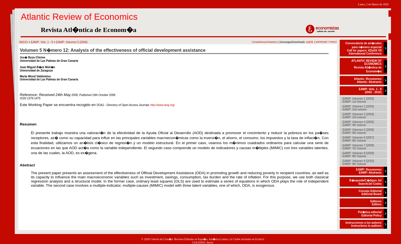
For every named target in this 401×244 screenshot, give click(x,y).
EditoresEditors (376, 203)
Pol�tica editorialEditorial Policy (370, 214)
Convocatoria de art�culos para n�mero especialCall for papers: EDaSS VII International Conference (363, 48)
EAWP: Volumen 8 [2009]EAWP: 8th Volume (358, 155)
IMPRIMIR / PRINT (326, 42)
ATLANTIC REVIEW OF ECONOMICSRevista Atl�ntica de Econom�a (366, 66)
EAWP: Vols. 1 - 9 (42, 42)
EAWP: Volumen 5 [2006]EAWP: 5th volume (358, 131)
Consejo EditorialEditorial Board (370, 192)
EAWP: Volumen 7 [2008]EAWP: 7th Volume (358, 147)
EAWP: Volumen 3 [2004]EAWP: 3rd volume (358, 116)
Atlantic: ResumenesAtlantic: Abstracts (368, 80)
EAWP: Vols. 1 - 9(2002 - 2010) (370, 91)
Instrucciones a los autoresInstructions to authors (364, 224)
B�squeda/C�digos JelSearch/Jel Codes (365, 182)
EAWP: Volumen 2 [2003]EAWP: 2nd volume (358, 108)
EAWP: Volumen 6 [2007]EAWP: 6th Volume (358, 139)
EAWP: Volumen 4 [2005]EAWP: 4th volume (358, 123)
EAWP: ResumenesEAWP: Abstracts (369, 171)
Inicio (210, 242)
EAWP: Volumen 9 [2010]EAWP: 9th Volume (358, 162)
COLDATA (198, 242)
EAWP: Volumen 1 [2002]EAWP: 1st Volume (358, 100)
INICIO (23, 42)
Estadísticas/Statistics (265, 42)
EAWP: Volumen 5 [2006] (71, 42)
